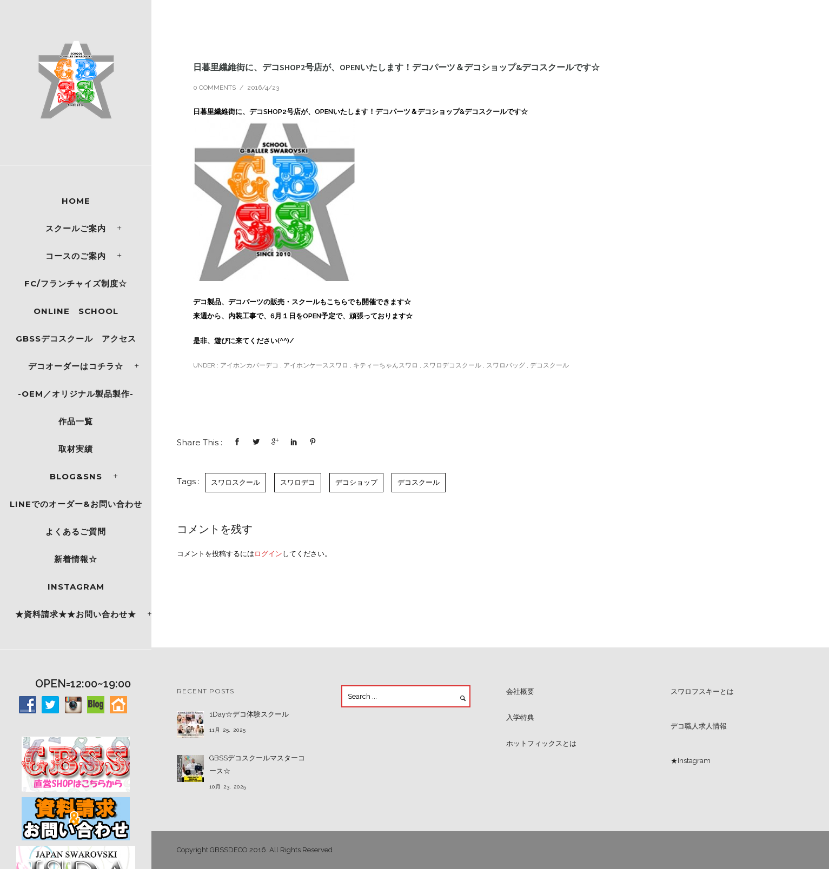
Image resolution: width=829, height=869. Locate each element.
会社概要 (520, 691)
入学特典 (520, 717)
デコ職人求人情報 (699, 726)
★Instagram (691, 761)
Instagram (76, 586)
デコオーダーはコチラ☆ (75, 366)
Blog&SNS (76, 476)
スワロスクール (235, 482)
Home (76, 201)
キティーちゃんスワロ (385, 365)
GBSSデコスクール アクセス (76, 338)
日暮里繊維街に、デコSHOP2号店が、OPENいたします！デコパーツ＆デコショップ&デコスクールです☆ (396, 67)
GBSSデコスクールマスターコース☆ (257, 764)
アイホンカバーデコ (248, 365)
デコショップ (356, 482)
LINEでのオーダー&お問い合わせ (76, 504)
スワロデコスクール (452, 365)
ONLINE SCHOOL (76, 311)
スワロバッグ (505, 365)
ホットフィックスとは (541, 743)
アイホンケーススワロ (315, 365)
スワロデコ (297, 482)
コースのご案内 (75, 256)
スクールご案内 (75, 228)
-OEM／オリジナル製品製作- (76, 394)
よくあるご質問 (75, 531)
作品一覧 (75, 421)
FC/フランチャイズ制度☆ (75, 283)
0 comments (214, 87)
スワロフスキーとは (702, 691)
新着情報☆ (75, 559)
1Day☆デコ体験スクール (249, 714)
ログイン (268, 554)
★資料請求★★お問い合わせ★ (75, 614)
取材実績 (75, 449)
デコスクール (549, 365)
